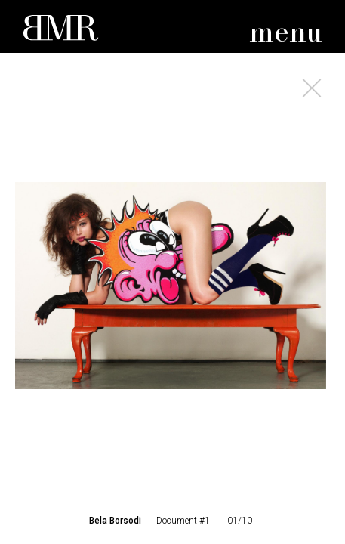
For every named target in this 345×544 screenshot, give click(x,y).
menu (285, 33)
